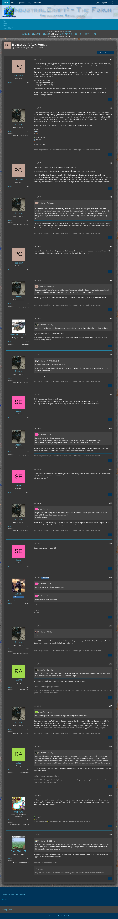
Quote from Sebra (44, 435)
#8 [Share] (111, 355)
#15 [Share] (110, 626)
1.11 (89, 34)
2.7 (44, 34)
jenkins (67, 32)
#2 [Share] (111, 108)
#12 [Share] (110, 503)
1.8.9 (75, 34)
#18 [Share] (110, 747)
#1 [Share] (111, 59)
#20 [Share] (110, 835)
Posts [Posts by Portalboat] (9, 82)
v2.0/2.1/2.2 (26, 34)
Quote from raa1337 (45, 712)
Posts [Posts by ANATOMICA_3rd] (9, 342)
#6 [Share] (111, 280)
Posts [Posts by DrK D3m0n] (9, 820)
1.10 (85, 34)
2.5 (36, 34)
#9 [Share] (111, 395)
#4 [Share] (111, 197)
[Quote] (110, 99)
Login (97, 3)
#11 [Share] (110, 469)
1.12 (94, 34)
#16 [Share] (110, 664)
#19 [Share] (110, 796)
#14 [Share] (110, 577)
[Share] (112, 52)
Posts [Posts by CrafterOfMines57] (9, 858)
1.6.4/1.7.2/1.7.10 (65, 34)
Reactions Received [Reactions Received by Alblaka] (13, 601)
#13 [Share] (110, 544)
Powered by (59, 916)
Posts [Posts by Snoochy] (9, 131)
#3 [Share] (111, 163)
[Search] (112, 2)
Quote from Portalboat (46, 203)
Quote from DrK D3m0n (46, 841)
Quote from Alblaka (45, 632)
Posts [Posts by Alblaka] (9, 603)
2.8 (48, 34)
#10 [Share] (110, 429)
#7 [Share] (111, 318)
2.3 (33, 34)
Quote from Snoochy (45, 325)
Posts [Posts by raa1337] (9, 687)
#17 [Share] (110, 706)
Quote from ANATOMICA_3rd (48, 361)
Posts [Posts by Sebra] (9, 418)
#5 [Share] (111, 247)
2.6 (40, 34)
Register (104, 3)
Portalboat (18, 48)
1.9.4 (80, 34)
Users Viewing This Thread (13, 894)
